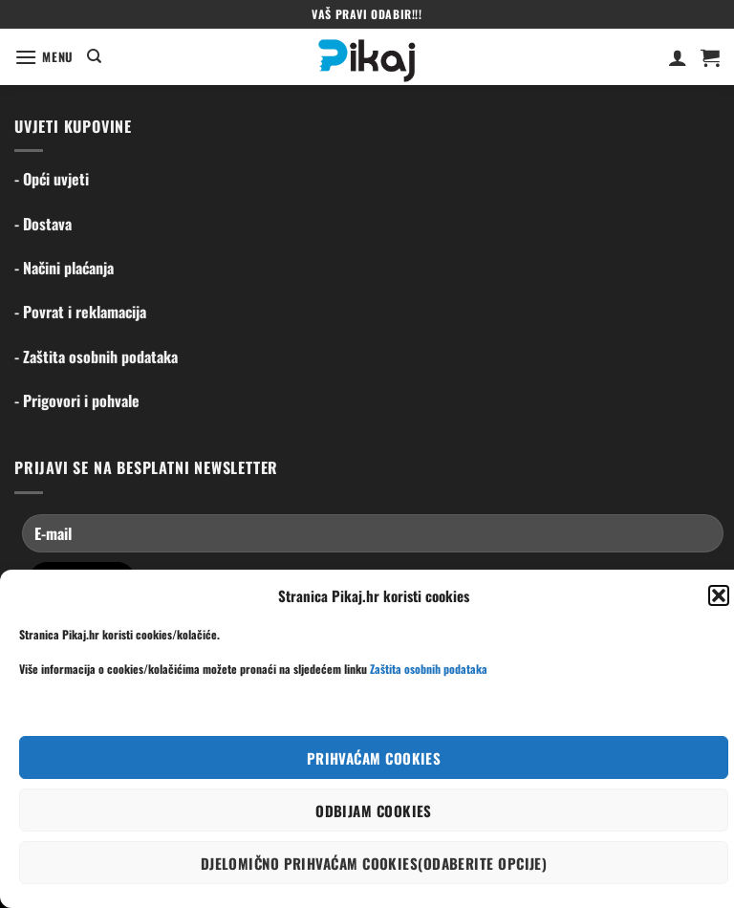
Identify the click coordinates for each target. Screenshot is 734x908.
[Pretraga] (94, 56)
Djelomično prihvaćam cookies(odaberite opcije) (374, 863)
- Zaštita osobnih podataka (96, 356)
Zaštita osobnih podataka (428, 668)
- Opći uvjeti (51, 178)
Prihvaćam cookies (374, 757)
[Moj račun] (677, 57)
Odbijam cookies (373, 810)
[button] (718, 595)
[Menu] (44, 56)
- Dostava (43, 223)
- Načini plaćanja (64, 267)
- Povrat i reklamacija (80, 311)
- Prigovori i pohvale (77, 400)
